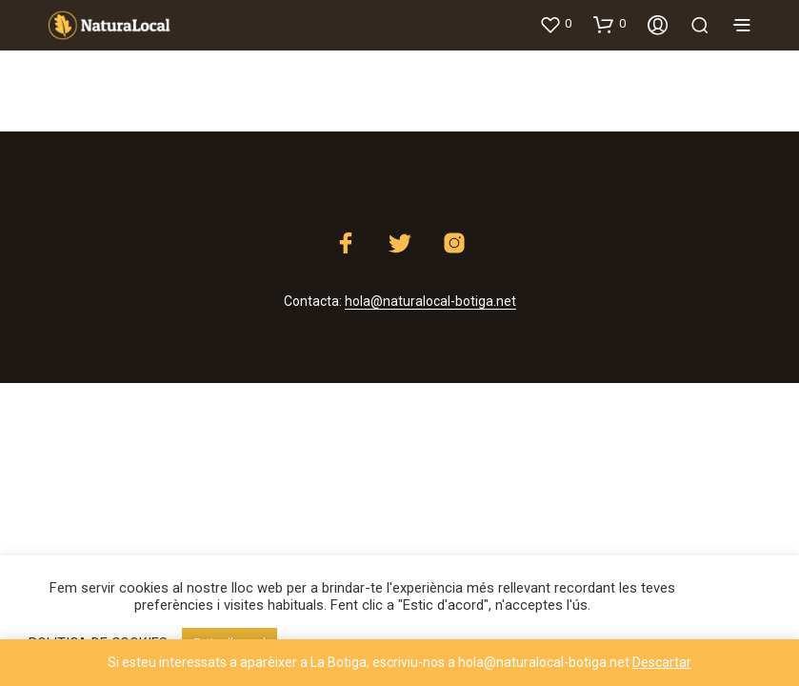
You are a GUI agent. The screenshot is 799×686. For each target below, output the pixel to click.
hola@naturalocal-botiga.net (430, 301)
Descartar (661, 662)
